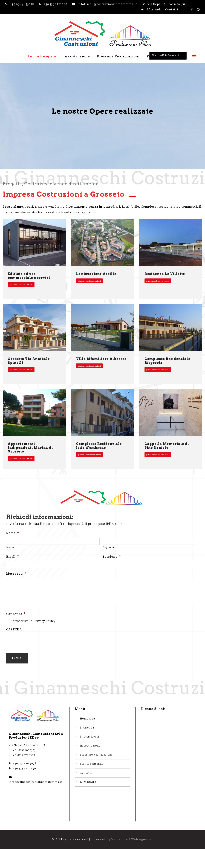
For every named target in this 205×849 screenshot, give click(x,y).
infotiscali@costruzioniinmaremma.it (35, 782)
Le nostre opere (42, 56)
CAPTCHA (14, 630)
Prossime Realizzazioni (118, 56)
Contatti (171, 9)
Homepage (87, 719)
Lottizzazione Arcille (96, 274)
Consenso (16, 614)
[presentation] (33, 641)
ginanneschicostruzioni (21, 285)
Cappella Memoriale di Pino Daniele (167, 446)
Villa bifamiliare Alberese (101, 359)
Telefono (112, 557)
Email (12, 557)
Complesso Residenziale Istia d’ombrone (99, 446)
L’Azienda (87, 728)
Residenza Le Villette (165, 274)
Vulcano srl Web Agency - (132, 839)
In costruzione (76, 56)
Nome (12, 533)
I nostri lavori (89, 737)
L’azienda (154, 9)
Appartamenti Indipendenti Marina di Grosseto (30, 447)
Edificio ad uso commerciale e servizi (29, 276)
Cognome (109, 547)
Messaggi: (16, 574)
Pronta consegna (162, 56)
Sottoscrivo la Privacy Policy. (34, 621)
